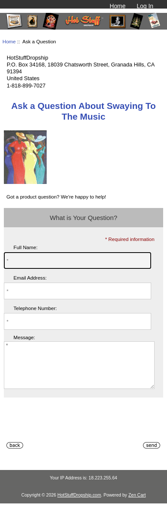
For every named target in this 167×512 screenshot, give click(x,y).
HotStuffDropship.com (79, 504)
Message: (24, 337)
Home (117, 6)
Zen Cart (137, 504)
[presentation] (69, 432)
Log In (145, 6)
